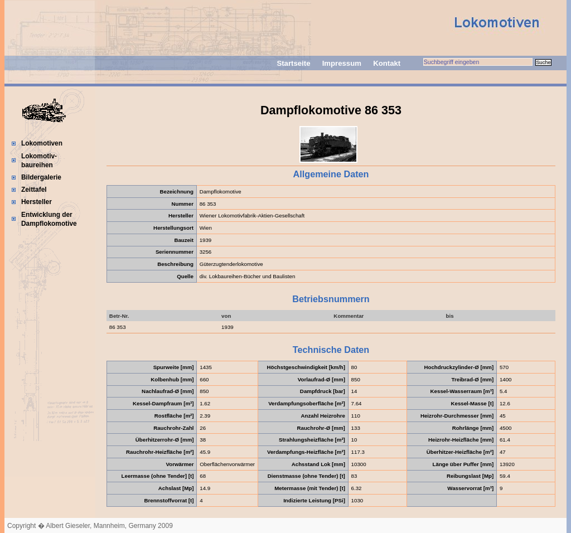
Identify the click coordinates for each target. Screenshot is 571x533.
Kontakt (386, 63)
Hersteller (36, 202)
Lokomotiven (41, 143)
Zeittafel (34, 189)
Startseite (293, 63)
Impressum (341, 63)
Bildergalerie (41, 177)
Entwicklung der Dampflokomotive (49, 219)
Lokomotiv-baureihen (39, 160)
